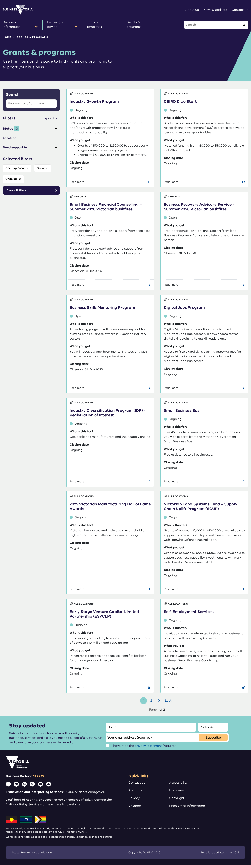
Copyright (176, 798)
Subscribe (213, 737)
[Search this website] (212, 25)
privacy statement (148, 746)
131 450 (68, 792)
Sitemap (134, 806)
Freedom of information (187, 806)
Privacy (134, 798)
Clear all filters (16, 190)
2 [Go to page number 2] (151, 701)
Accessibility (178, 782)
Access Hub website (65, 804)
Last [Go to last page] (168, 701)
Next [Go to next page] (159, 701)
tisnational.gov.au (92, 792)
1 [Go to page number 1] (143, 701)
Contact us (136, 782)
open (40, 168)
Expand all (50, 118)
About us (135, 790)
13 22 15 (38, 776)
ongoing (11, 179)
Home (7, 37)
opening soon (14, 168)
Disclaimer (177, 790)
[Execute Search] (244, 25)
